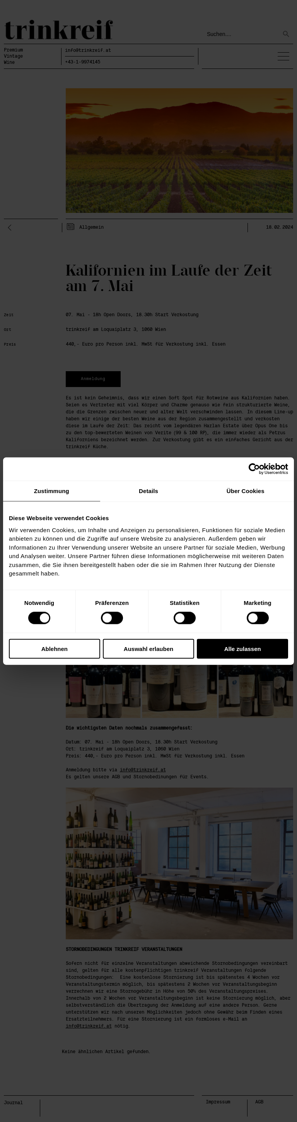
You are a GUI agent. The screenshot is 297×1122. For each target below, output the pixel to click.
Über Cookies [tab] (246, 490)
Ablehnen (54, 649)
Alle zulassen (242, 649)
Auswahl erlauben (148, 649)
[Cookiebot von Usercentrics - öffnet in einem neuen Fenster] (254, 468)
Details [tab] (148, 490)
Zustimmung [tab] (51, 490)
